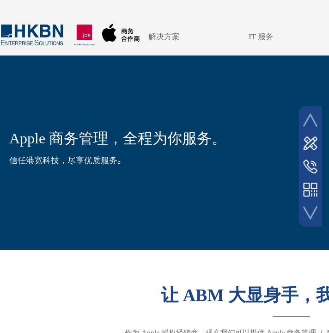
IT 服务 (261, 36)
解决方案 (164, 36)
